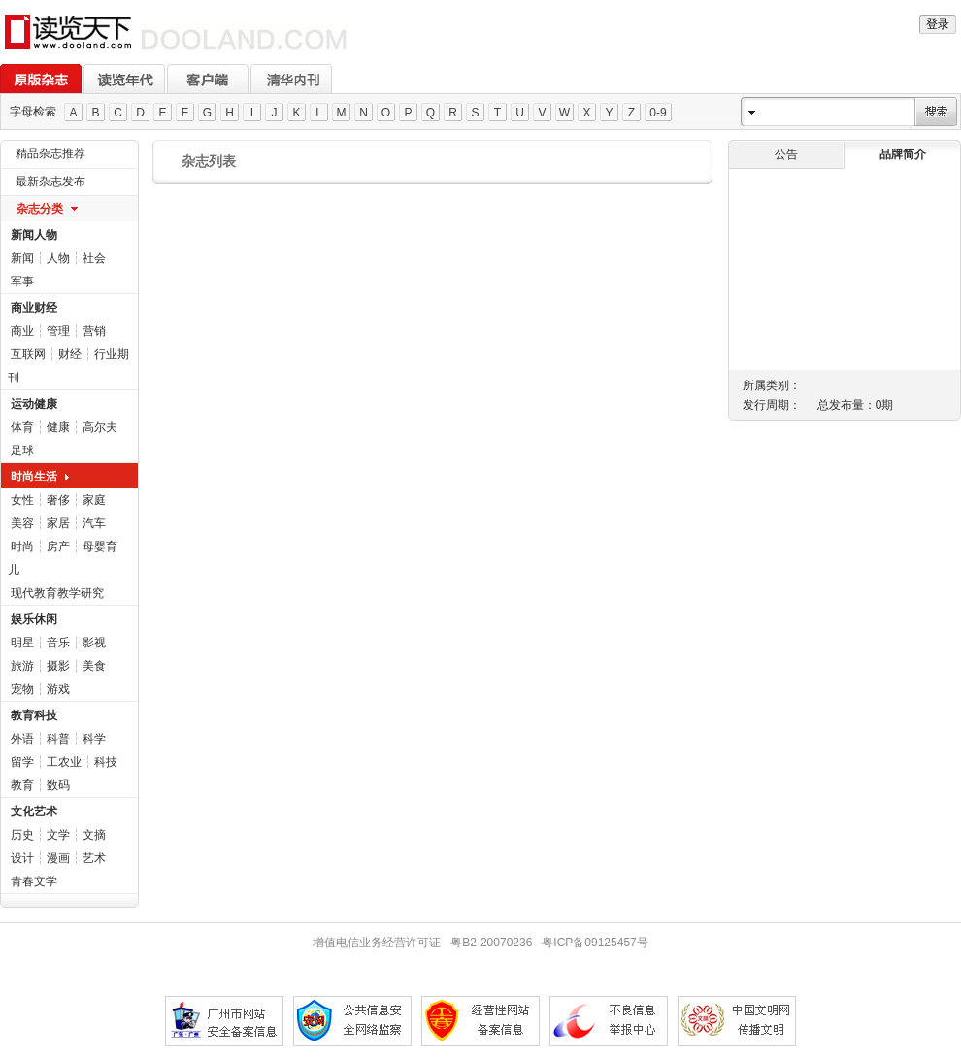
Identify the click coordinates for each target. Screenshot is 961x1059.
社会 (94, 258)
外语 (22, 738)
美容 (22, 523)
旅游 (22, 666)
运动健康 (34, 404)
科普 (58, 738)
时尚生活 (34, 476)
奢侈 (58, 500)
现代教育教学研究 (57, 593)
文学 (58, 835)
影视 (94, 642)
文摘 (94, 835)
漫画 (58, 858)
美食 (94, 666)
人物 (58, 258)
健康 (58, 427)
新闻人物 (34, 235)
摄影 (58, 666)
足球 (22, 450)
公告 (786, 154)
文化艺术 (34, 811)
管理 (58, 331)
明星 (22, 642)
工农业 (64, 762)
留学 (22, 762)
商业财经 (34, 307)
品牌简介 (902, 154)
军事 (22, 281)
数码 (58, 785)
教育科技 (34, 715)
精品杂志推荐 (50, 153)
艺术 (94, 858)
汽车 (94, 523)
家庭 (94, 500)
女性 (22, 500)
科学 (94, 738)
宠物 (22, 689)
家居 (58, 523)
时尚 (22, 546)
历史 (22, 835)
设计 (22, 858)
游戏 (58, 689)
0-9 (657, 112)
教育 (22, 785)
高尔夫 (100, 427)
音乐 (58, 642)
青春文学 (34, 881)
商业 (22, 331)
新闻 (22, 258)
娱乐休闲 (34, 619)
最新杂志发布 (50, 181)
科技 (105, 762)
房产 (58, 546)
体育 (22, 427)
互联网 (28, 354)
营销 (94, 331)
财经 (70, 354)
